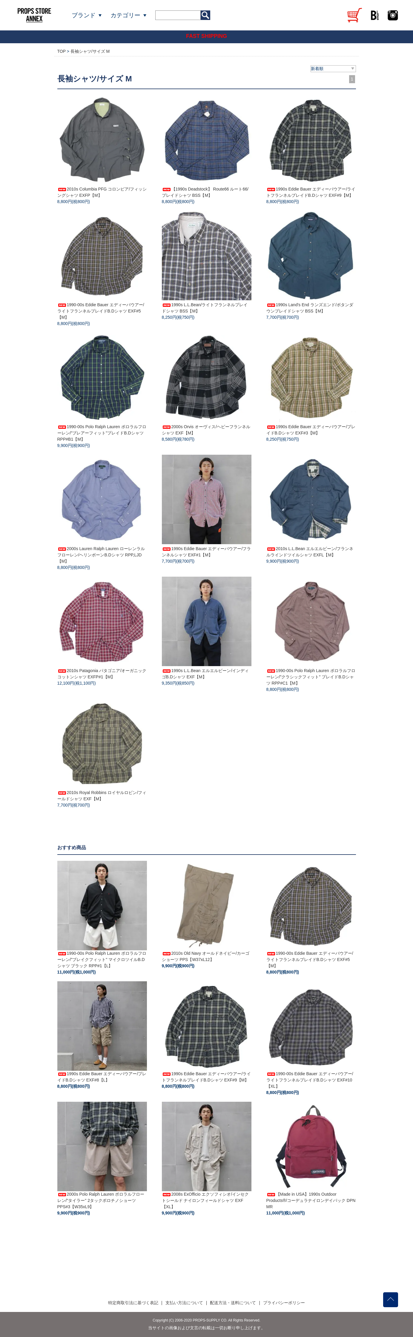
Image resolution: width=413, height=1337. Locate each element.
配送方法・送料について (233, 1302)
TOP (61, 51)
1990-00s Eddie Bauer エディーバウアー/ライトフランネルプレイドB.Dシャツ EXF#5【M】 (100, 311)
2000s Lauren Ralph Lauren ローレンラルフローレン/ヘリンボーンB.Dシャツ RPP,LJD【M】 (101, 555)
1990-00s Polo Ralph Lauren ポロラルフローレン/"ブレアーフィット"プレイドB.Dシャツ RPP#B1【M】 (101, 433)
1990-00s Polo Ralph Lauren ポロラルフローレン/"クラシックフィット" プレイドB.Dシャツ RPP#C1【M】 (310, 676)
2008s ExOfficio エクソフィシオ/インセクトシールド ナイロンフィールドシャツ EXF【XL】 (205, 1200)
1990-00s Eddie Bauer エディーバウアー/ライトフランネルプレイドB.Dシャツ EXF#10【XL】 (309, 1080)
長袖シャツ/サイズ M (90, 51)
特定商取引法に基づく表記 (133, 1302)
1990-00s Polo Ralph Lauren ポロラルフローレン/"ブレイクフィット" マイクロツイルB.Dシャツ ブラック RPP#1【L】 (101, 959)
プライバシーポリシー (284, 1302)
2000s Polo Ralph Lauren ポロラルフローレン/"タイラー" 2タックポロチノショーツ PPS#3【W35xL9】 (101, 1200)
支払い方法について (184, 1302)
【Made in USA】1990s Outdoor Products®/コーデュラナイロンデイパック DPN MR (311, 1200)
